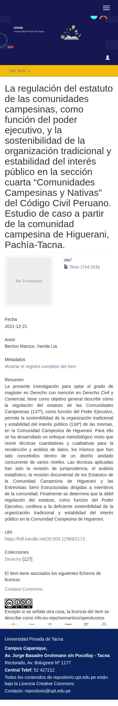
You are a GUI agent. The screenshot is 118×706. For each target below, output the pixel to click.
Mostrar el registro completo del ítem (40, 366)
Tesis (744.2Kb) (82, 266)
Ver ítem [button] (19, 70)
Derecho (13, 559)
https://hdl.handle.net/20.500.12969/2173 (45, 538)
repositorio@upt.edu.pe (48, 690)
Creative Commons (23, 589)
